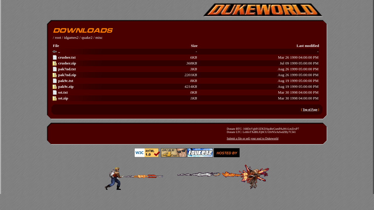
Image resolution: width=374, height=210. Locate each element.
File (56, 45)
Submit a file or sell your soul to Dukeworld (252, 138)
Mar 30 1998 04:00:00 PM (185, 92)
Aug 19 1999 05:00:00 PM (185, 80)
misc (99, 37)
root (58, 37)
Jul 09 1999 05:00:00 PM (185, 63)
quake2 (87, 37)
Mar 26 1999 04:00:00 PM (185, 57)
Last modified (308, 45)
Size (194, 45)
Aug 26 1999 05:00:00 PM (185, 69)
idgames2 (71, 37)
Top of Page (310, 109)
